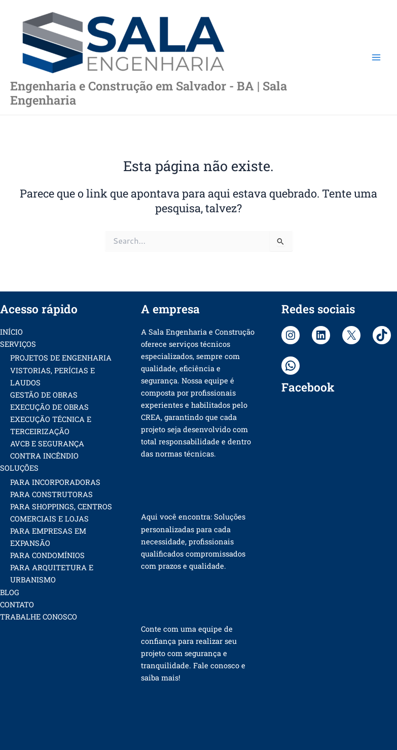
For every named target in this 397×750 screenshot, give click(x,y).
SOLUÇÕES (19, 468)
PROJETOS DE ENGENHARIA (61, 358)
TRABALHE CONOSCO (38, 617)
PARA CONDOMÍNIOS (47, 555)
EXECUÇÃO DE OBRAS (49, 407)
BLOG (9, 592)
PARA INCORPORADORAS (55, 482)
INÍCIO (11, 332)
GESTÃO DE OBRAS (44, 395)
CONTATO (17, 604)
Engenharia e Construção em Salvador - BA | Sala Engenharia (148, 93)
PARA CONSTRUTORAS (51, 494)
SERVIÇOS (18, 344)
